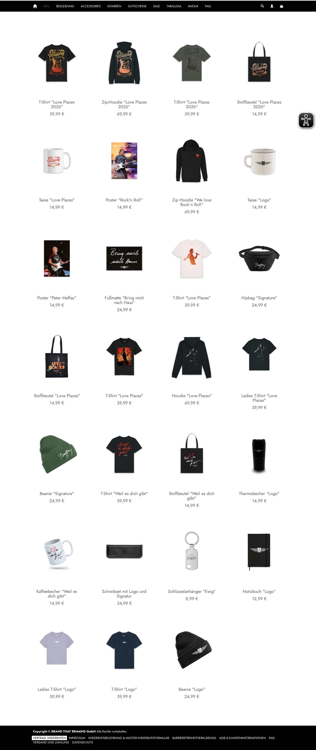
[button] (262, 6)
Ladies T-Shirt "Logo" (57, 689)
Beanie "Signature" (57, 493)
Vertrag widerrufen (49, 738)
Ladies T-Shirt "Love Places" (259, 398)
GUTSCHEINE (137, 6)
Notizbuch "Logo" (259, 591)
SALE (156, 6)
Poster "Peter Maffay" (56, 298)
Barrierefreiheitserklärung (194, 738)
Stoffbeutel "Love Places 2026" (259, 104)
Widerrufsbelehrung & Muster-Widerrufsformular (128, 738)
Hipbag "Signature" (259, 298)
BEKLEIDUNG (65, 6)
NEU (46, 6)
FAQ (208, 6)
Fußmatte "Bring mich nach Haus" (124, 300)
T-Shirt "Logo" (124, 689)
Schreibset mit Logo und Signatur (124, 593)
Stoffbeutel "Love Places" (57, 396)
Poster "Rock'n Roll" (124, 200)
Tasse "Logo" (259, 200)
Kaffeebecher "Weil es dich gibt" (56, 593)
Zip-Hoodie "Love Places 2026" (124, 104)
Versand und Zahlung (51, 742)
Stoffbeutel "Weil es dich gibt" (191, 495)
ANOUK (193, 6)
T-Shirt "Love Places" (191, 298)
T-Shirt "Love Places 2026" (57, 104)
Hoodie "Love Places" (192, 396)
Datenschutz (82, 742)
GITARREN (114, 6)
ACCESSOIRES (91, 6)
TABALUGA (174, 6)
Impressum (77, 738)
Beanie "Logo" (192, 689)
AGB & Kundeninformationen (242, 738)
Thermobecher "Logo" (259, 493)
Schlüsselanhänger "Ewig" (191, 591)
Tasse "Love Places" (57, 200)
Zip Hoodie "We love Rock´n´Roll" (191, 202)
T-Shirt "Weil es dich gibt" (124, 493)
